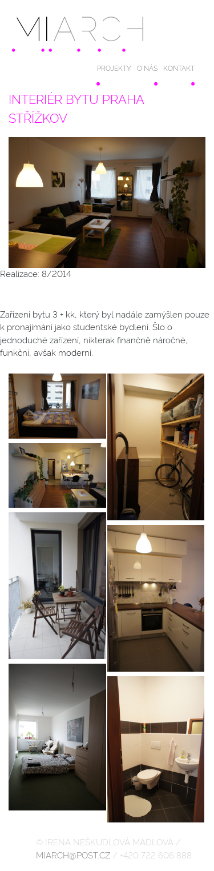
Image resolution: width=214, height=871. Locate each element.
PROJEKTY (114, 69)
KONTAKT (179, 69)
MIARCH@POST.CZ (73, 855)
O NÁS (147, 69)
